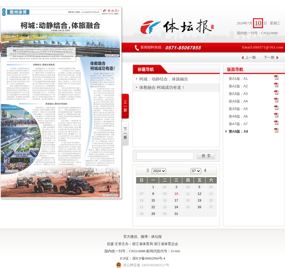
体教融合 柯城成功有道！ (162, 87)
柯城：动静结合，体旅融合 (163, 79)
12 (199, 193)
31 (176, 213)
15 (153, 200)
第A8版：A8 (238, 131)
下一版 (125, 133)
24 (176, 207)
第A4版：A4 (238, 101)
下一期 (269, 57)
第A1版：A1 (238, 79)
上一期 (250, 57)
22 (153, 207)
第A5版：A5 (238, 109)
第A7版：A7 (238, 124)
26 (199, 207)
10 (176, 193)
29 (153, 213)
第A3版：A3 (238, 94)
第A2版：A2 (238, 86)
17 (176, 200)
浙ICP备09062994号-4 (148, 258)
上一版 (125, 106)
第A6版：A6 (238, 116)
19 (199, 200)
